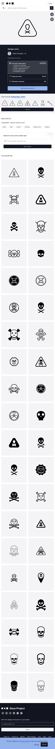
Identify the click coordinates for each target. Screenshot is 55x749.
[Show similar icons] (52, 19)
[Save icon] (52, 14)
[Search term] (28, 8)
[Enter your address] (27, 724)
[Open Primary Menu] (3, 3)
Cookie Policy (25, 741)
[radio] (27, 67)
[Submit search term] (51, 8)
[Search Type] (4, 8)
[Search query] (27, 141)
